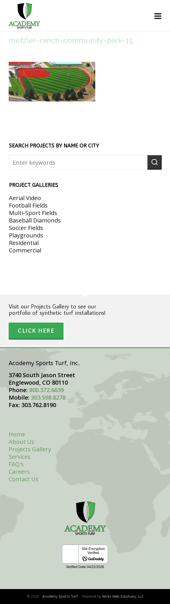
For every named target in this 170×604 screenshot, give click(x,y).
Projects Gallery (30, 449)
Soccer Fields (26, 228)
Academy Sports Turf (60, 597)
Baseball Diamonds (35, 220)
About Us (21, 442)
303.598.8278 (48, 397)
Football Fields (28, 205)
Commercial (25, 250)
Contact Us (23, 479)
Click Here (36, 330)
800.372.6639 (46, 390)
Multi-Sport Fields (33, 213)
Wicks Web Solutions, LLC (122, 597)
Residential (24, 243)
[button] (154, 162)
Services (20, 457)
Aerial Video (25, 198)
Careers (19, 471)
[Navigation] (157, 16)
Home (17, 434)
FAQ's (16, 464)
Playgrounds (26, 235)
